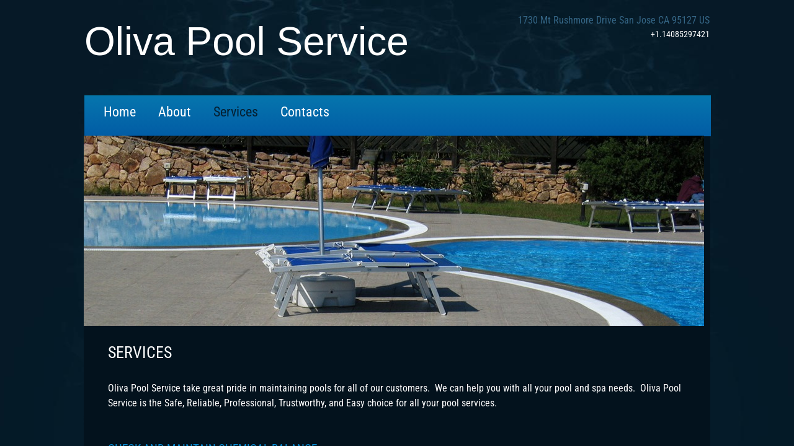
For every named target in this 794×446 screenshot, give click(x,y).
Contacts (304, 112)
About (174, 112)
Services (235, 112)
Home (120, 112)
